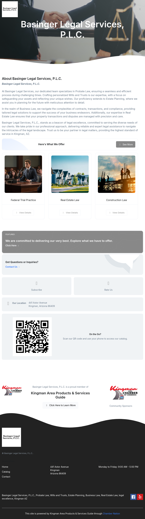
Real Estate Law (70, 200)
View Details (23, 212)
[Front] (10, 9)
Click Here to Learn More (60, 405)
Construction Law (116, 200)
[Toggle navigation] (140, 9)
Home (5, 466)
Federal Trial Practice (23, 200)
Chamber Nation (111, 513)
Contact (6, 476)
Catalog (6, 471)
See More (126, 144)
